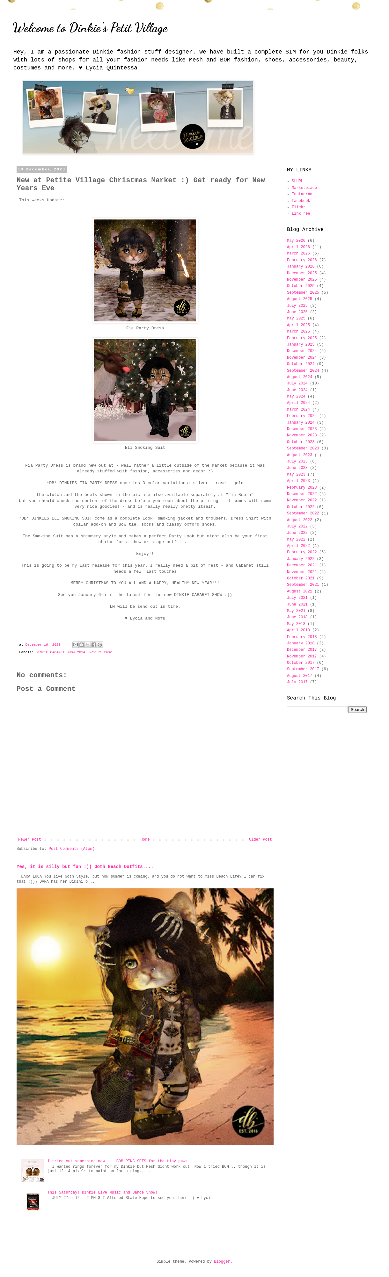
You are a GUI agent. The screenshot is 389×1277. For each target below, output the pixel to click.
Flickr (298, 207)
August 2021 (299, 591)
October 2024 (300, 364)
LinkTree (301, 214)
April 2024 (298, 403)
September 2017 (303, 669)
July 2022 (297, 526)
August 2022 (299, 520)
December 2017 (302, 650)
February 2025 (302, 338)
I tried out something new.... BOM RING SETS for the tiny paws (117, 1161)
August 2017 (299, 676)
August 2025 (299, 299)
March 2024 (298, 409)
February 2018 (302, 637)
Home (145, 839)
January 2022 (300, 559)
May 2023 (296, 474)
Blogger (222, 1261)
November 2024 (302, 357)
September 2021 (303, 585)
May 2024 (296, 396)
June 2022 (297, 533)
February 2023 (302, 487)
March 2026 (298, 253)
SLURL (297, 181)
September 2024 (303, 371)
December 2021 (302, 565)
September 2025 (303, 293)
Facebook (301, 201)
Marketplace (304, 188)
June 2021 (297, 604)
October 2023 (300, 442)
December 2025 (302, 273)
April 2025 (298, 325)
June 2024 (297, 390)
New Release (100, 652)
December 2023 (302, 429)
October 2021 (300, 578)
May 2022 (296, 539)
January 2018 (300, 643)
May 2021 (296, 611)
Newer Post (29, 839)
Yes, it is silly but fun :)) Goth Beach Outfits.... (85, 866)
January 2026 (300, 266)
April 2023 (298, 481)
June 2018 (297, 617)
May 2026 (296, 241)
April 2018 (298, 630)
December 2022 (302, 494)
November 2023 (302, 435)
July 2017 (297, 682)
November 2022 (302, 500)
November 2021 (302, 572)
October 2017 (300, 663)
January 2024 (300, 422)
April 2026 (298, 247)
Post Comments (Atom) (72, 849)
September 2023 (303, 448)
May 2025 (296, 318)
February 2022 (302, 552)
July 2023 (297, 461)
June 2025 (297, 312)
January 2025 (300, 344)
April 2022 (298, 546)
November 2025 (302, 279)
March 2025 (298, 331)
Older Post (260, 839)
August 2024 (299, 377)
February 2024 (302, 416)
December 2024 (302, 351)
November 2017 (302, 656)
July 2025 (297, 306)
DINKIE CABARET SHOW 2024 (60, 652)
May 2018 (296, 624)
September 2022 (303, 513)
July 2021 (297, 598)
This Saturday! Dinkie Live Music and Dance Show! (103, 1192)
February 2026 (302, 260)
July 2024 (297, 383)
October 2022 (300, 507)
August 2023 (299, 455)
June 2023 (297, 468)
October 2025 (300, 286)
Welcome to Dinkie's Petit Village (90, 27)
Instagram (302, 194)
